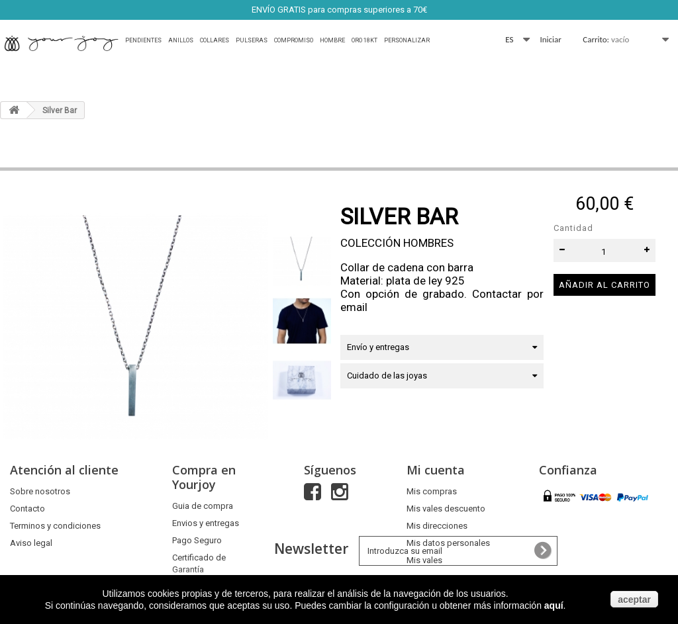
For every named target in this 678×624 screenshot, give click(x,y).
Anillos (180, 40)
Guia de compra (202, 506)
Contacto (27, 508)
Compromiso (293, 40)
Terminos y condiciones (55, 526)
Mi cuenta (436, 470)
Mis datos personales (448, 543)
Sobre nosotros (40, 491)
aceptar (634, 599)
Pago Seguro (197, 540)
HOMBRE (332, 40)
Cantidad (573, 228)
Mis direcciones (437, 526)
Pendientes (143, 40)
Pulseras (251, 40)
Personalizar (407, 40)
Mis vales (424, 560)
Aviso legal (31, 543)
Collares (214, 40)
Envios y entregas (205, 523)
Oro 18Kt (364, 40)
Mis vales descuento (446, 508)
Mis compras (432, 491)
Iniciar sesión (550, 40)
